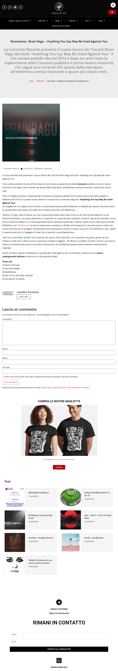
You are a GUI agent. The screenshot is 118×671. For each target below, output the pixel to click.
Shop (102, 21)
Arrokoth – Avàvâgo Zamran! (40, 538)
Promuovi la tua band (61, 26)
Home (31, 81)
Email (5, 358)
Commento (7, 319)
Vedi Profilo (23, 297)
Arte (88, 21)
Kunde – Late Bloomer (94, 538)
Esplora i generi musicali (20, 21)
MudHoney (23, 225)
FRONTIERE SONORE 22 (38, 492)
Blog (58, 21)
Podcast (73, 21)
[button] (113, 5)
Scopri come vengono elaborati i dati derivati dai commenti (65, 387)
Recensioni (40, 81)
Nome (5, 349)
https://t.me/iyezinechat (59, 613)
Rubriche (43, 21)
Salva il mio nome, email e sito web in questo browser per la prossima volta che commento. (41, 377)
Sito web (5, 367)
